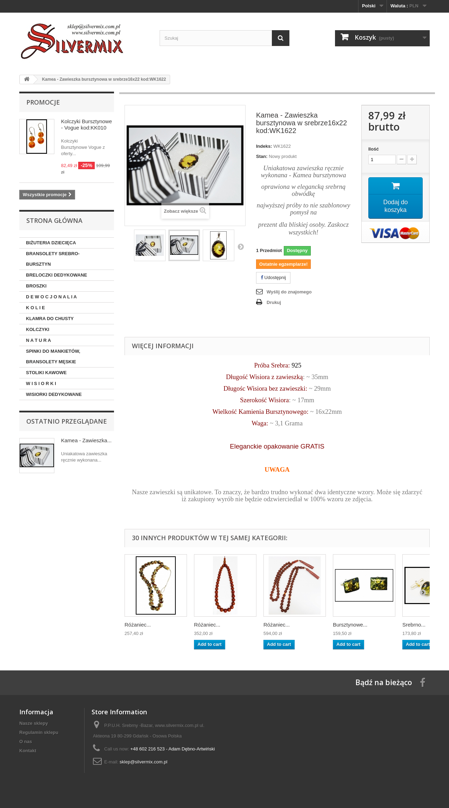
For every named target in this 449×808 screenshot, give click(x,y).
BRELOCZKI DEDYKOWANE (56, 275)
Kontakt (27, 750)
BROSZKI (36, 286)
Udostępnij (273, 277)
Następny (240, 246)
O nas (25, 741)
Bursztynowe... (350, 625)
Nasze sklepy (33, 723)
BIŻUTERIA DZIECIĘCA (51, 242)
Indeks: (264, 146)
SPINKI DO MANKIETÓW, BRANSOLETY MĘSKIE (53, 356)
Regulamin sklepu (38, 732)
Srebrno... (413, 625)
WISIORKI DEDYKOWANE (54, 394)
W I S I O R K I (41, 383)
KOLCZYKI (37, 329)
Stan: (262, 156)
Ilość (373, 149)
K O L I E (35, 307)
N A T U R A (38, 340)
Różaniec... (138, 625)
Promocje (43, 102)
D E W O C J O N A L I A (51, 296)
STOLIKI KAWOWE (46, 372)
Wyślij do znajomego (289, 291)
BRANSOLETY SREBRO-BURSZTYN (53, 259)
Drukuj (274, 302)
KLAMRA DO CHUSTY (50, 318)
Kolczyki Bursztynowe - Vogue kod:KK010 (86, 124)
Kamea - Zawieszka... (86, 440)
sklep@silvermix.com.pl (143, 761)
